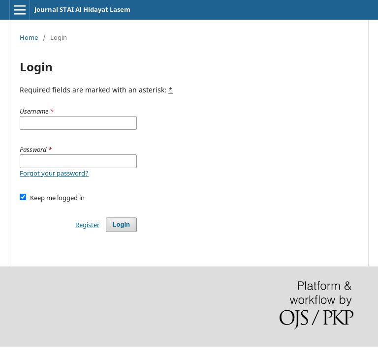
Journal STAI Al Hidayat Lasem (82, 9)
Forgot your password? (54, 173)
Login (121, 224)
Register (87, 224)
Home (29, 37)
